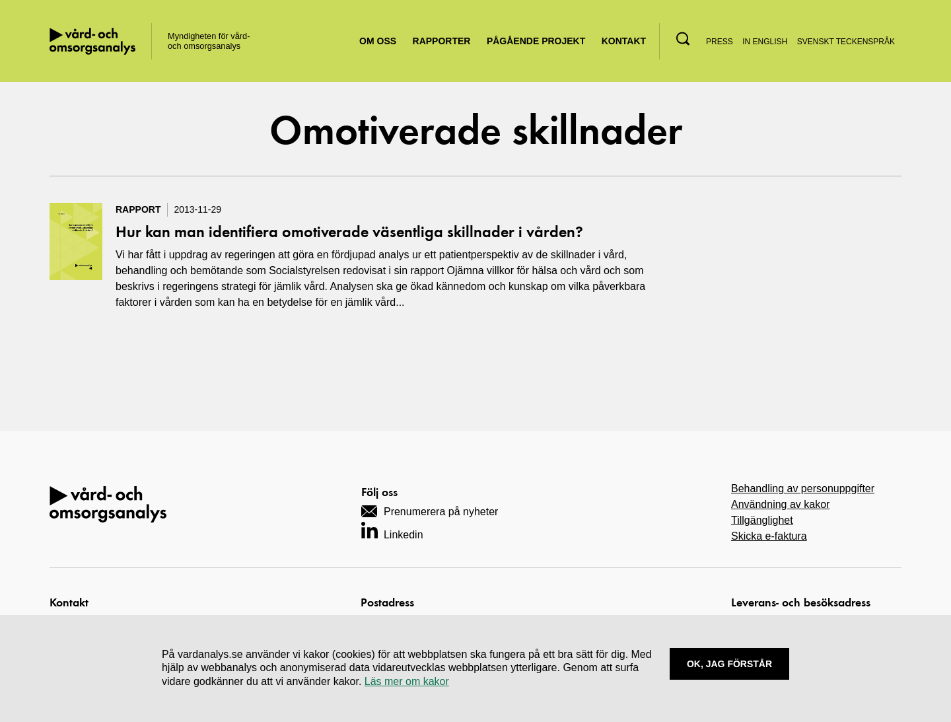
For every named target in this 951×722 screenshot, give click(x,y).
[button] (683, 38)
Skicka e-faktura (769, 536)
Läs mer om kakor (407, 681)
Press (719, 41)
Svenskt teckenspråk (846, 41)
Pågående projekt (536, 41)
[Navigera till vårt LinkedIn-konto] (392, 530)
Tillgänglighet (762, 520)
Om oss (377, 41)
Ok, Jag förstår (729, 664)
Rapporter (442, 41)
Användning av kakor (780, 504)
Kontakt (624, 41)
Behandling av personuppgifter (802, 488)
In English (764, 41)
